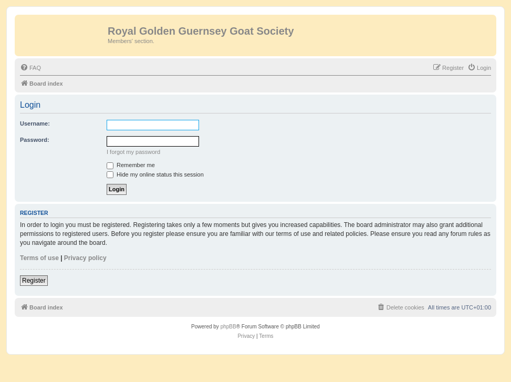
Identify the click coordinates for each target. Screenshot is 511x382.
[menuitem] (30, 67)
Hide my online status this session (155, 174)
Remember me (131, 165)
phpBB (228, 326)
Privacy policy (85, 258)
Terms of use (39, 258)
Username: (35, 123)
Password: (34, 140)
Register (34, 280)
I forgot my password (133, 152)
